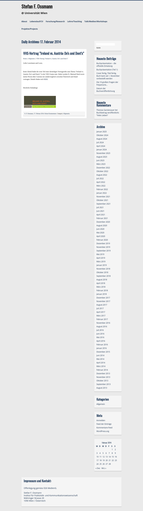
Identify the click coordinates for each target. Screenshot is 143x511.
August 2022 (102, 175)
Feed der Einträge (104, 424)
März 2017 (101, 315)
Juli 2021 (100, 207)
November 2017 (103, 301)
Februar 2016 (102, 344)
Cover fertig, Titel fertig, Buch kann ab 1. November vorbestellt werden (108, 76)
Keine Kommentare (50, 113)
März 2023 (101, 164)
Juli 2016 (100, 330)
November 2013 (103, 377)
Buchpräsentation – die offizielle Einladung (106, 64)
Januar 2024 (102, 149)
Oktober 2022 (102, 171)
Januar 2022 (102, 193)
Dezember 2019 (103, 243)
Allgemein (31, 58)
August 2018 (102, 279)
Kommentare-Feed (104, 427)
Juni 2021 (100, 211)
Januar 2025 (102, 131)
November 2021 (103, 196)
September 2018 (104, 276)
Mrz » (103, 468)
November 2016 (103, 323)
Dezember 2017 (103, 297)
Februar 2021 (102, 218)
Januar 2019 (102, 265)
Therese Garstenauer (106, 110)
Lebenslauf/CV (36, 21)
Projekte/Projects (29, 29)
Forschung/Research (55, 21)
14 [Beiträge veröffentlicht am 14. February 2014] (110, 456)
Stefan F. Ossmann (36, 6)
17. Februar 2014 (39, 113)
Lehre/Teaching (74, 21)
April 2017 (101, 312)
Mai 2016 (100, 337)
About (24, 21)
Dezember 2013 (103, 373)
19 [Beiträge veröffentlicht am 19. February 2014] (104, 460)
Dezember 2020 (103, 222)
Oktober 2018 (102, 272)
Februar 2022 (102, 189)
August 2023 (102, 157)
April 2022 (101, 182)
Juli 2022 (100, 178)
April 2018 (101, 283)
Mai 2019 (100, 254)
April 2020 (101, 236)
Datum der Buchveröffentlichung (106, 89)
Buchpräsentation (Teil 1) (107, 69)
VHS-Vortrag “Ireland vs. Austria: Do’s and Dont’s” (53, 53)
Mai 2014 (100, 359)
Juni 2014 (100, 355)
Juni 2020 (100, 229)
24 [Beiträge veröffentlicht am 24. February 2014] (98, 464)
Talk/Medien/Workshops (95, 21)
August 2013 (102, 388)
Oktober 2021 (102, 200)
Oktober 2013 (102, 380)
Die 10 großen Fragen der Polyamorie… (107, 83)
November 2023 (103, 153)
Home (25, 58)
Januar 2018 (102, 294)
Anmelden (101, 420)
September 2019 (104, 250)
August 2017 (102, 305)
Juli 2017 (100, 308)
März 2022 (101, 185)
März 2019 (101, 261)
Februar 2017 (102, 319)
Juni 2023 (100, 160)
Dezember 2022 (103, 167)
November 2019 (103, 247)
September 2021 (104, 204)
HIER (46, 79)
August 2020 (102, 225)
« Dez (98, 468)
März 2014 (101, 366)
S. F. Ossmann (28, 113)
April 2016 (101, 341)
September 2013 (104, 384)
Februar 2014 (102, 370)
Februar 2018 (102, 290)
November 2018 (103, 269)
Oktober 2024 (102, 135)
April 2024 (101, 146)
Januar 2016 (102, 348)
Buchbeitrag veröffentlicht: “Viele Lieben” (108, 114)
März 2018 (101, 287)
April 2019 (101, 258)
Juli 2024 (100, 142)
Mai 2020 (100, 232)
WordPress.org (103, 431)
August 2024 (102, 139)
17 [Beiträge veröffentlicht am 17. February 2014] (98, 460)
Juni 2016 (100, 333)
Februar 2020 (102, 240)
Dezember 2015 (103, 352)
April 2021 (101, 214)
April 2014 (101, 362)
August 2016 (102, 326)
